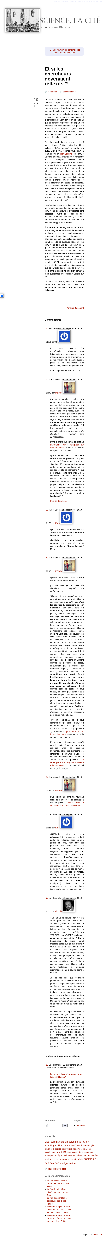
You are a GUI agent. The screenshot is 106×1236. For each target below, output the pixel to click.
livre (58, 1152)
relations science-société (57, 1159)
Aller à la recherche (93, 1)
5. (47, 777)
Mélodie (58, 393)
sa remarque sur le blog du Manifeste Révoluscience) (67, 762)
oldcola (58, 911)
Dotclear (98, 1234)
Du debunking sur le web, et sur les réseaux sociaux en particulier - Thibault (59, 1210)
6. (47, 814)
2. (47, 379)
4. (47, 558)
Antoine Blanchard (75, 308)
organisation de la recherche (80, 1152)
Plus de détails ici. (58, 501)
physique (49, 1155)
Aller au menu (76, 1)
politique (58, 1155)
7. (47, 898)
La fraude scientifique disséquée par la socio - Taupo (58, 1201)
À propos (80, 1125)
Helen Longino (65, 154)
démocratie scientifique (69, 1145)
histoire (76, 1149)
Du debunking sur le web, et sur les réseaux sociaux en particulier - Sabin (59, 1218)
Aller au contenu (61, 1)
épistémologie (69, 92)
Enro (57, 523)
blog (47, 1141)
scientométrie (76, 1159)
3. (47, 510)
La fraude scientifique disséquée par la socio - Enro (58, 1192)
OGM (63, 1152)
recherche (52, 92)
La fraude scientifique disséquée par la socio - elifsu (58, 1184)
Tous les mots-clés (57, 1169)
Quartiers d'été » (67, 53)
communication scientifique (66, 1141)
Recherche (50, 1120)
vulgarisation (69, 1163)
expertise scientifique (62, 1149)
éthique (48, 1149)
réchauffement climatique (74, 1155)
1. (47, 328)
